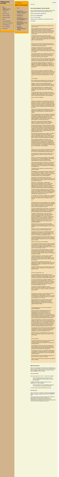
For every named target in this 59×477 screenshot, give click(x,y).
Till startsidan (18, 2)
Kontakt (42, 382)
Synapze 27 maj (38, 393)
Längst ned (33, 19)
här (45, 13)
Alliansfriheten (40, 15)
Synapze (39, 17)
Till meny (54, 2)
